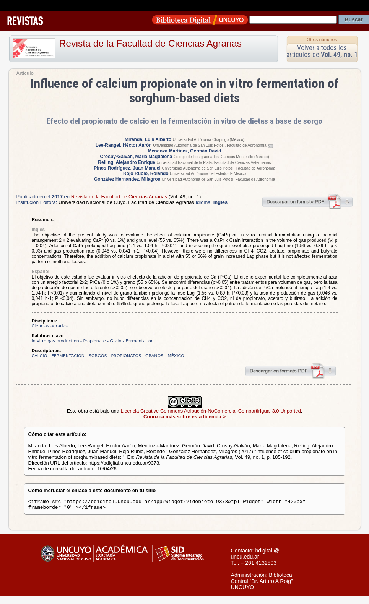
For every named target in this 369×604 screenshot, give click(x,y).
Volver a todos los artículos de (322, 51)
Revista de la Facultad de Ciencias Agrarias (150, 43)
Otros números (322, 39)
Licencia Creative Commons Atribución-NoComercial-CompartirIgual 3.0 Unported (211, 411)
